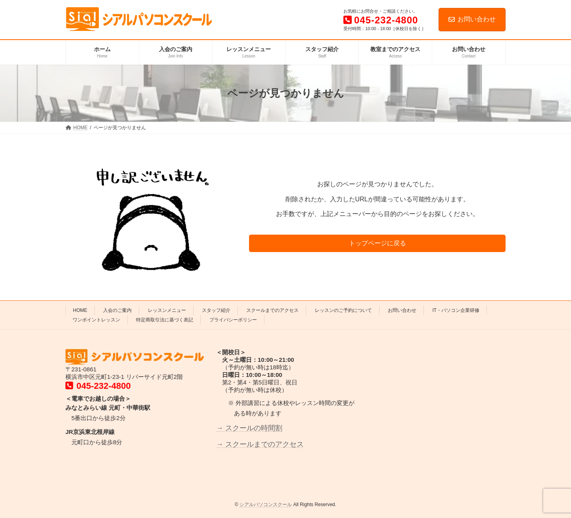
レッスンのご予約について (343, 310)
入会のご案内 (117, 310)
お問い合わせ (472, 19)
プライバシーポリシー (233, 320)
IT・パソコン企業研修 (455, 310)
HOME (80, 310)
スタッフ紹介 (216, 310)
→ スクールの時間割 (249, 428)
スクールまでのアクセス (272, 310)
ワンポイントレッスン (96, 320)
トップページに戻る (377, 243)
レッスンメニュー (167, 310)
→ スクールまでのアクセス (260, 444)
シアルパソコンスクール (266, 504)
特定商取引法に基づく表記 (164, 320)
